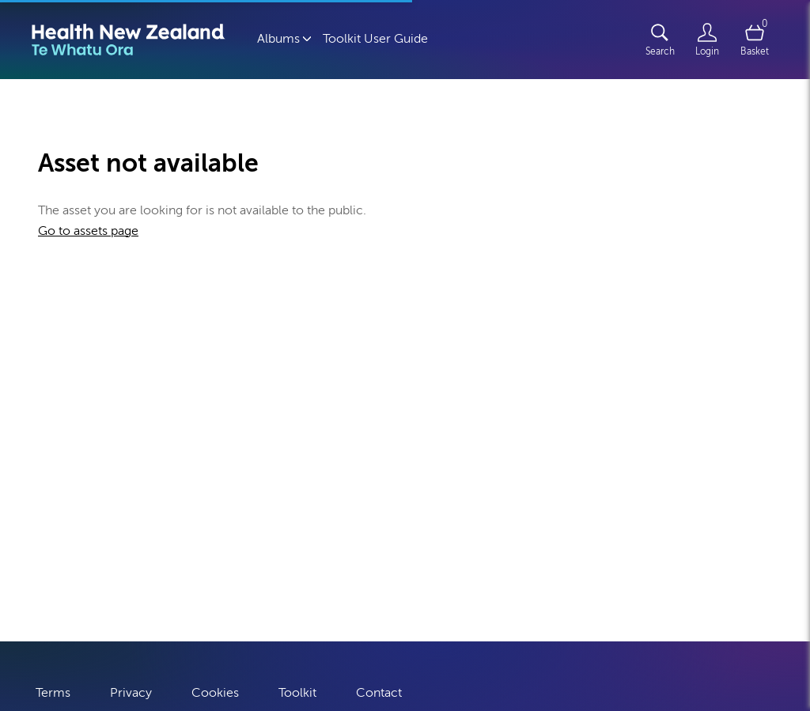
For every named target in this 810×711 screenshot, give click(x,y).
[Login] (707, 39)
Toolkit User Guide (375, 39)
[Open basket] (754, 39)
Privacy (131, 689)
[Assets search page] (659, 39)
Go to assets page (88, 231)
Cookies (215, 689)
